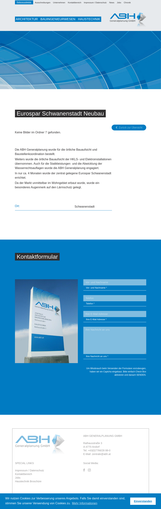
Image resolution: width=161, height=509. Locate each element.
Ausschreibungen (43, 2)
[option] (80, 60)
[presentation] (118, 386)
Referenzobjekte (24, 2)
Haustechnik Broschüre (28, 481)
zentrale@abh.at (101, 454)
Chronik (127, 2)
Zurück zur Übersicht (128, 127)
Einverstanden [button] (143, 501)
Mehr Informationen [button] (84, 503)
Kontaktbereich (74, 2)
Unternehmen (59, 2)
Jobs (119, 2)
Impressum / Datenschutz (95, 2)
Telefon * (90, 303)
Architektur (27, 19)
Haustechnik (89, 19)
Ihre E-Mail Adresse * (96, 319)
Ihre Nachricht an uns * (97, 356)
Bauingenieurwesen (57, 19)
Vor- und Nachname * (96, 288)
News (111, 2)
